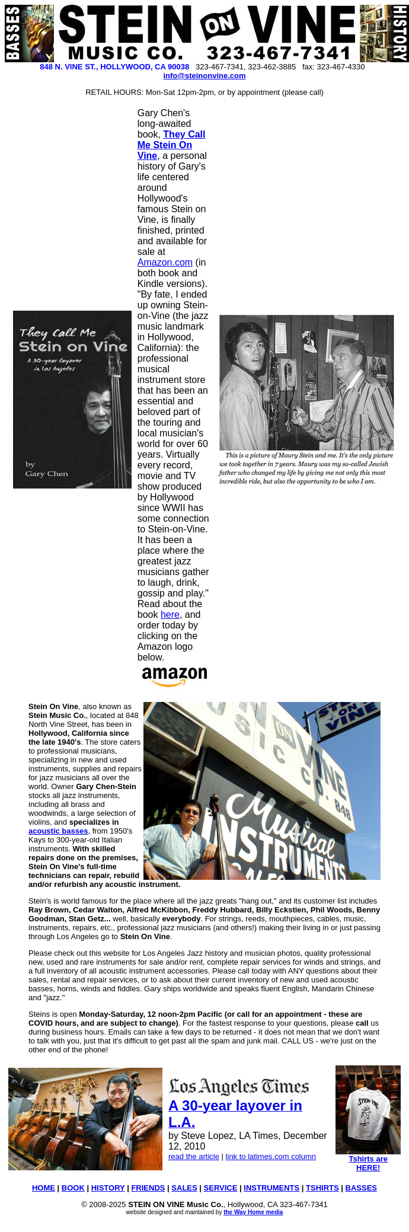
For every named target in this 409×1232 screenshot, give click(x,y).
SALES (184, 1187)
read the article (193, 1156)
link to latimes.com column (271, 1156)
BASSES (361, 1187)
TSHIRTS (322, 1187)
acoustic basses (58, 830)
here (170, 614)
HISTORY (108, 1187)
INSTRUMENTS (271, 1187)
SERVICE (221, 1187)
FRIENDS (148, 1187)
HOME (43, 1187)
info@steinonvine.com (204, 75)
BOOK (73, 1187)
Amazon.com (165, 262)
